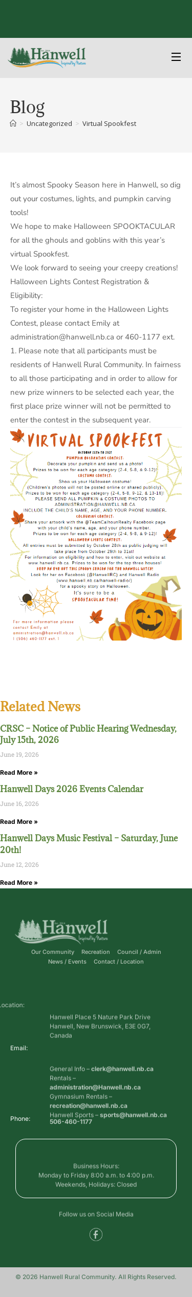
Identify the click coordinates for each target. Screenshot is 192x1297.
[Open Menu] (177, 58)
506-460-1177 (71, 1124)
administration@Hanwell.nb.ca (95, 1105)
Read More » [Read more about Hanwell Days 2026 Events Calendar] (19, 821)
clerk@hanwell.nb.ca (122, 1086)
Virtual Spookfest (109, 123)
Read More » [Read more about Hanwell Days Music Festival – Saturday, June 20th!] (19, 882)
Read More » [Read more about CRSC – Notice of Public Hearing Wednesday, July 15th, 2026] (19, 772)
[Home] (13, 123)
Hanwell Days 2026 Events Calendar (71, 789)
